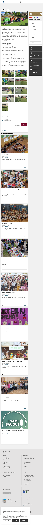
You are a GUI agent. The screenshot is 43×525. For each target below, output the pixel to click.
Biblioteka (33, 60)
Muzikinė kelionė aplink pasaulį (8, 292)
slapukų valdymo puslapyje (12, 517)
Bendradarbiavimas (6, 466)
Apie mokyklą (5, 457)
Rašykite (4, 493)
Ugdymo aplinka (6, 458)
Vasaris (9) (34, 32)
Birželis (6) (34, 26)
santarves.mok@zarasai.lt (29, 501)
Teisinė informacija (27, 483)
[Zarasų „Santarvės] (3, 1)
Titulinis (2, 5)
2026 (33, 23)
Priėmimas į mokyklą (35, 47)
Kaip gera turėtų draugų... (7, 223)
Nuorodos (25, 472)
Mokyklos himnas (6, 463)
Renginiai (11, 5)
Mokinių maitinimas (27, 463)
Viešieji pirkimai (5, 477)
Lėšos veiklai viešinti (6, 475)
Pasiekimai (33, 63)
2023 (33, 42)
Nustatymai (7, 520)
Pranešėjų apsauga (27, 479)
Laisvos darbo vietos (34, 66)
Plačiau (25, 167)
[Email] (26, 492)
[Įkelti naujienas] (11, 1)
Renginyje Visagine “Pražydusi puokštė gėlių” (11, 395)
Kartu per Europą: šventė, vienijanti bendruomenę (12, 361)
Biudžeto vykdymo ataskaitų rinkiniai (9, 472)
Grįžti (5, 130)
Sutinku (23, 520)
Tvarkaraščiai (6, 451)
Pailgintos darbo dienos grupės (29, 458)
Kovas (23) (34, 31)
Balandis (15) (35, 29)
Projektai (33, 50)
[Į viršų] (31, 512)
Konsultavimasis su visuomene (29, 476)
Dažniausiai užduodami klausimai (29, 477)
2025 (33, 37)
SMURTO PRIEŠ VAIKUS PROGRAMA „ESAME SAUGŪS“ (13, 430)
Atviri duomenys (26, 484)
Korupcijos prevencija (27, 480)
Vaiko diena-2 (4, 258)
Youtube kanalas (35, 70)
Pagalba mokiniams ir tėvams (28, 461)
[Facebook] (24, 492)
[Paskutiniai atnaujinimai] (20, 1)
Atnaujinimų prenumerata (34, 73)
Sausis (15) (34, 34)
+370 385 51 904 (29, 500)
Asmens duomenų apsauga (28, 475)
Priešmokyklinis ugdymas (28, 457)
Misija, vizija (5, 459)
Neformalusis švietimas (28, 459)
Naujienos (6, 5)
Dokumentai (34, 53)
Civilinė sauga (26, 481)
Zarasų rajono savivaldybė (12, 501)
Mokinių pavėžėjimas (27, 462)
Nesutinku (15, 520)
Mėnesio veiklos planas (34, 56)
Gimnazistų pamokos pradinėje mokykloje (10, 189)
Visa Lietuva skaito (6, 154)
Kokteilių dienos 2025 (6, 327)
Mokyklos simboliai (6, 462)
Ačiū (24, 124)
